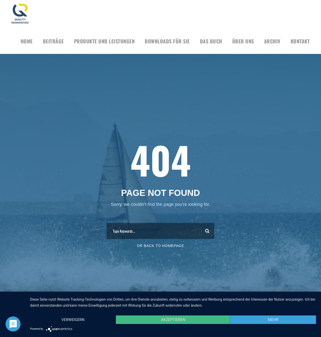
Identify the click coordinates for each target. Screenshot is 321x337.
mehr (273, 319)
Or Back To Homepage (160, 246)
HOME (27, 41)
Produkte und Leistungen (104, 41)
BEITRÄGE (53, 41)
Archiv (272, 41)
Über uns (243, 41)
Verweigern (73, 319)
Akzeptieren (173, 319)
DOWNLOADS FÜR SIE (167, 41)
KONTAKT (300, 41)
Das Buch (211, 41)
